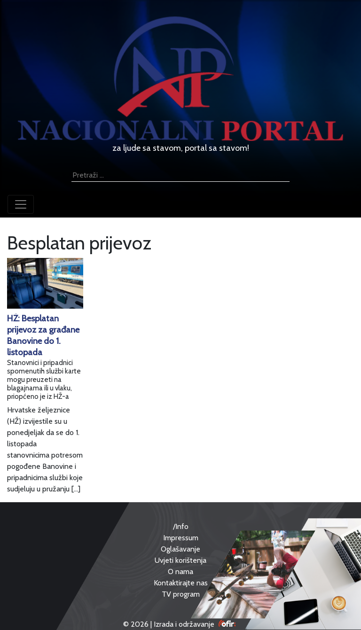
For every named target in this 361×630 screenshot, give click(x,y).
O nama (180, 571)
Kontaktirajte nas (181, 582)
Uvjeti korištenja (180, 560)
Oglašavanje (180, 548)
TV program (181, 594)
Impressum (180, 537)
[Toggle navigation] (21, 204)
